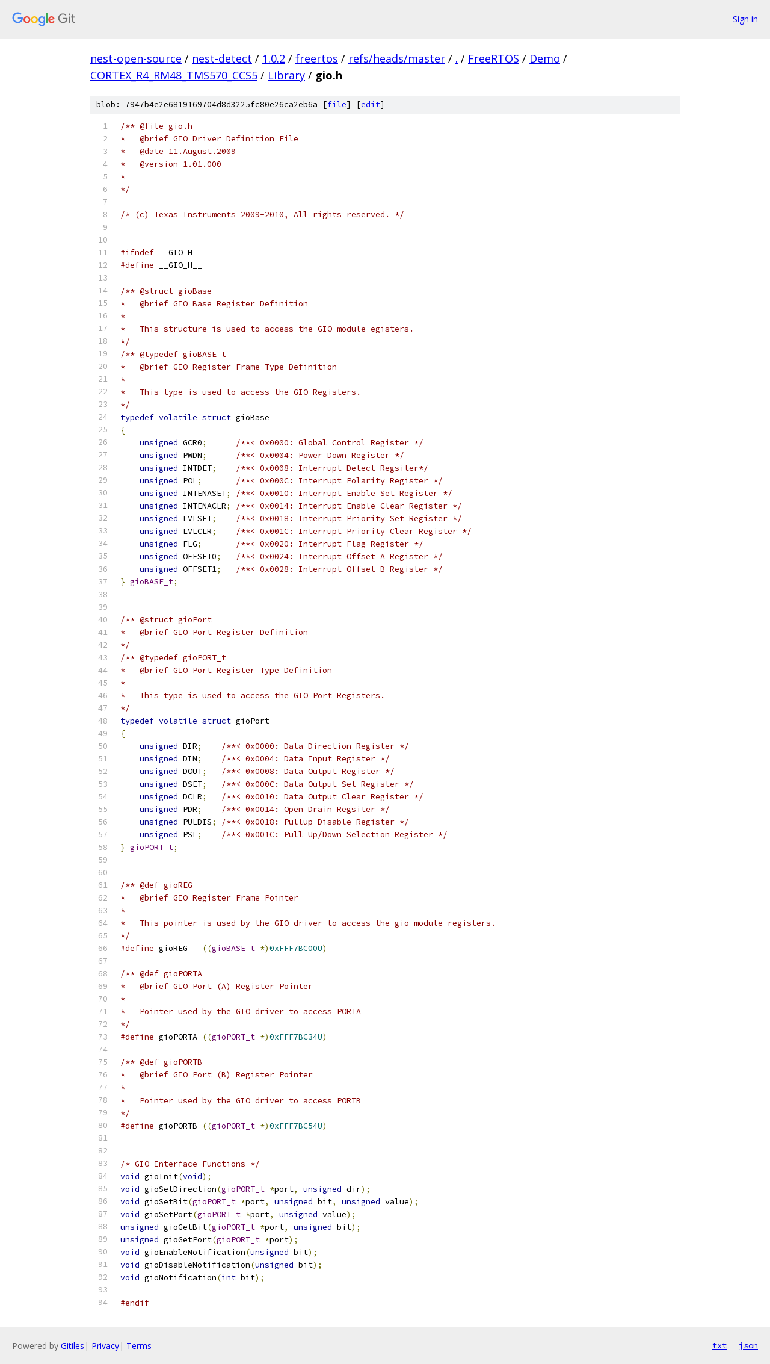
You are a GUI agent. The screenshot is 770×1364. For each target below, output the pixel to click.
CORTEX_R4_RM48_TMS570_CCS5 (173, 75)
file (336, 104)
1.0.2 (273, 58)
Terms (139, 1345)
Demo (544, 58)
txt (719, 1345)
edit (370, 104)
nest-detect (222, 58)
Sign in (745, 19)
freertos (316, 58)
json (748, 1345)
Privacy (105, 1345)
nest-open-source (136, 58)
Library (286, 75)
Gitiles (72, 1345)
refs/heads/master (396, 58)
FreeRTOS (493, 58)
